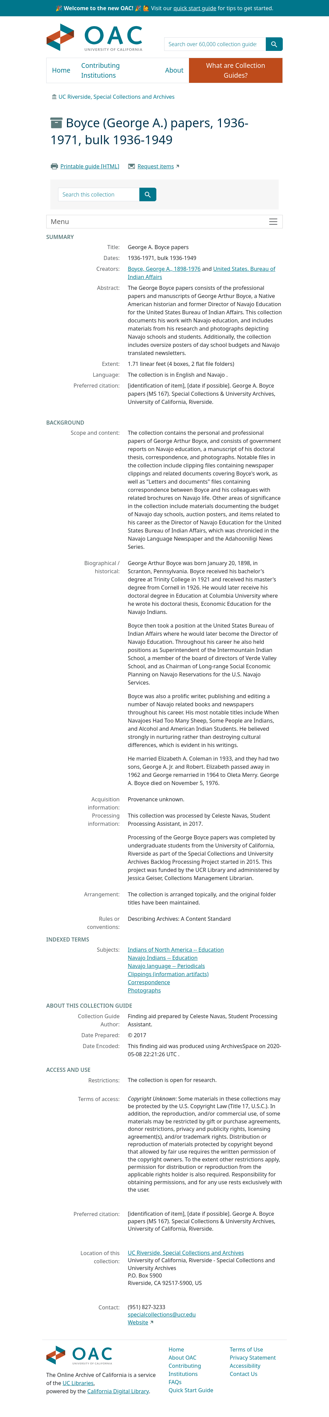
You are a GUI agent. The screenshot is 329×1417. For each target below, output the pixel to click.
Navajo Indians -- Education (162, 958)
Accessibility (245, 1365)
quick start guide (194, 8)
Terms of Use (246, 1349)
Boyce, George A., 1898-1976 (164, 269)
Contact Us (243, 1374)
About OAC (182, 1357)
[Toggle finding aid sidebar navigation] (164, 221)
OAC (94, 37)
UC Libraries (78, 1383)
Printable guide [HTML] (89, 166)
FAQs (175, 1382)
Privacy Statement (253, 1357)
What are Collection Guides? (235, 70)
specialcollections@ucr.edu (162, 1314)
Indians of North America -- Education (176, 949)
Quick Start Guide (191, 1390)
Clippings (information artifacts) (168, 974)
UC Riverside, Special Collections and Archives (116, 96)
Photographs (144, 990)
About (174, 70)
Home (61, 70)
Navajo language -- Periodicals (166, 966)
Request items (156, 166)
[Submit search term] (274, 44)
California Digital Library (118, 1391)
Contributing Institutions (100, 70)
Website (138, 1322)
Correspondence (149, 982)
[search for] (215, 44)
